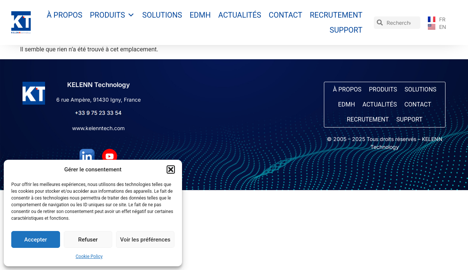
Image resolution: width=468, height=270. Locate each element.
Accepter (35, 239)
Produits (112, 15)
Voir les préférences (145, 239)
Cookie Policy (89, 256)
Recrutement (336, 15)
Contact (285, 15)
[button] (171, 169)
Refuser (88, 239)
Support (346, 30)
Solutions (162, 15)
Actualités (239, 15)
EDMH (200, 15)
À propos (65, 15)
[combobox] (397, 22)
